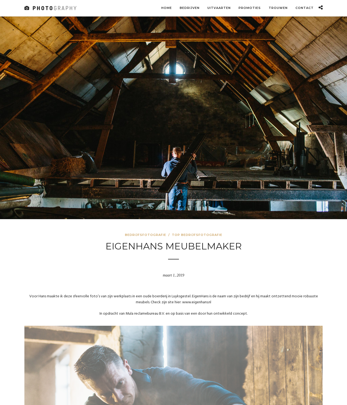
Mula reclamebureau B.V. (145, 314)
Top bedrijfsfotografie (197, 235)
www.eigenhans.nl (196, 302)
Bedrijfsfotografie (145, 235)
